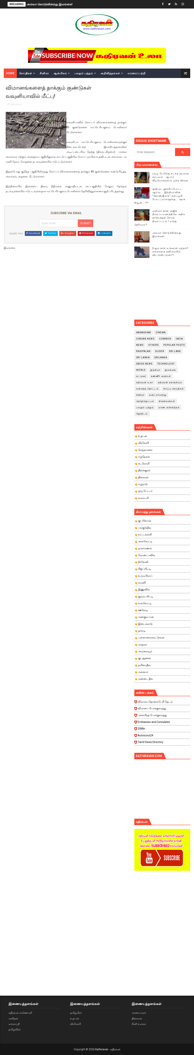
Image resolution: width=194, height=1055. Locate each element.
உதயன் (74, 1018)
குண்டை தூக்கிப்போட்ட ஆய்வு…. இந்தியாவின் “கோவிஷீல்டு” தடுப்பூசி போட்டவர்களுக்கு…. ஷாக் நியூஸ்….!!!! (159, 195)
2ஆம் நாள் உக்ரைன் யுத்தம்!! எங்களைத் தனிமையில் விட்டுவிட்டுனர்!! (170, 251)
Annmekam (143, 332)
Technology (166, 363)
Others (153, 345)
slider (159, 351)
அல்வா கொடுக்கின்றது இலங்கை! (49, 4)
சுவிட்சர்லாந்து (157, 395)
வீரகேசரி (75, 1023)
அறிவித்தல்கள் (110, 73)
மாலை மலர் (139, 1012)
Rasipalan (143, 351)
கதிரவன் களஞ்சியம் (170, 382)
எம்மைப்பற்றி (137, 73)
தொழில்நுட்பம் (145, 401)
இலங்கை (16, 104)
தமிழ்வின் (15, 1029)
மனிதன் (13, 1018)
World (141, 370)
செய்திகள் (25, 73)
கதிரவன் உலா (144, 382)
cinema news (145, 338)
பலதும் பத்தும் (83, 73)
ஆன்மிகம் (60, 73)
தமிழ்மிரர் (76, 1012)
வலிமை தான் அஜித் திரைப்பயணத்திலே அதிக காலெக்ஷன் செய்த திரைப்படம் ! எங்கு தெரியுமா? (159, 217)
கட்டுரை (141, 376)
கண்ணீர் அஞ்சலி (161, 376)
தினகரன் (137, 1018)
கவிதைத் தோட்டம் (147, 388)
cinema (161, 332)
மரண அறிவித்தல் (169, 407)
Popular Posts (174, 345)
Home (10, 73)
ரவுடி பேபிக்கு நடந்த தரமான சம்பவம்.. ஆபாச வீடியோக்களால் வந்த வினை (170, 177)
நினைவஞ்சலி (167, 401)
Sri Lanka (143, 357)
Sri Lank (175, 351)
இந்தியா (155, 370)
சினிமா (44, 73)
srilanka (160, 357)
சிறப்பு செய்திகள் (173, 388)
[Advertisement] (164, 107)
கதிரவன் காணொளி (20, 1012)
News (140, 345)
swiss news (144, 363)
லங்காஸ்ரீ (14, 1023)
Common (165, 338)
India (179, 338)
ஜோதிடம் (142, 413)
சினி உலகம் (139, 1023)
